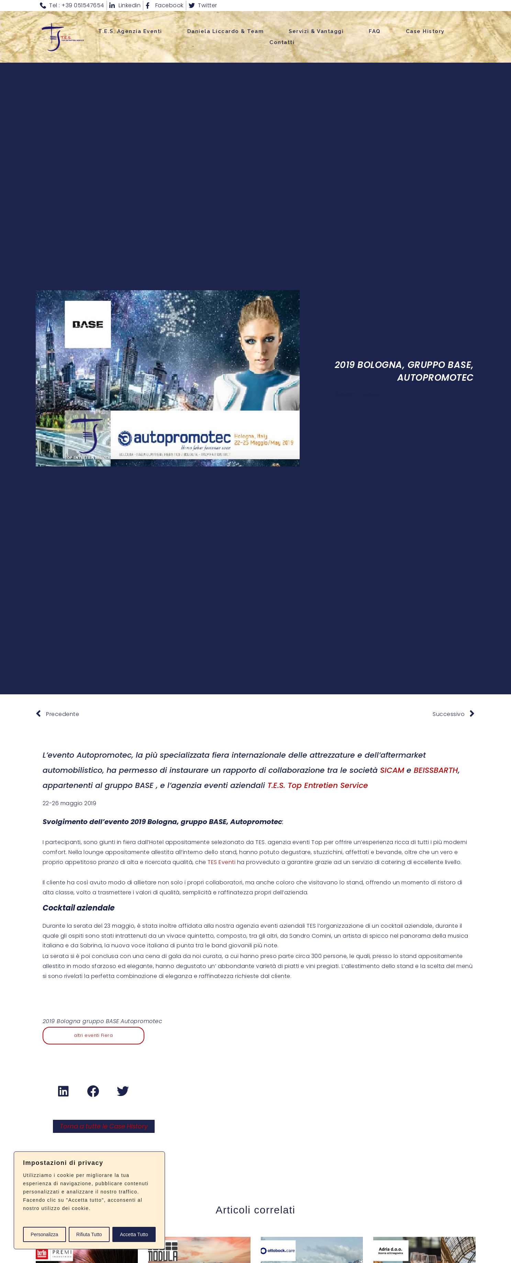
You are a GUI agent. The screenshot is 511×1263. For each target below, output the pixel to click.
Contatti (282, 42)
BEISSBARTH (436, 770)
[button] (64, 1091)
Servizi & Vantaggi (316, 31)
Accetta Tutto (134, 1234)
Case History (425, 31)
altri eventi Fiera (93, 1035)
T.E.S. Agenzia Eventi (130, 31)
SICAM (392, 770)
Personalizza (44, 1234)
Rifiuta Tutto (89, 1234)
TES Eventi (221, 862)
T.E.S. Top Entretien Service (317, 785)
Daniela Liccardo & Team (225, 31)
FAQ (375, 31)
